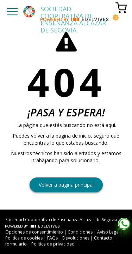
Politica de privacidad (53, 244)
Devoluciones (75, 238)
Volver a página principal (66, 184)
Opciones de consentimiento (34, 232)
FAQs (52, 238)
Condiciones (80, 232)
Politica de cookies (24, 238)
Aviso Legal (108, 232)
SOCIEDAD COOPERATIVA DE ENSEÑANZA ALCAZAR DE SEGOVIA (73, 11)
